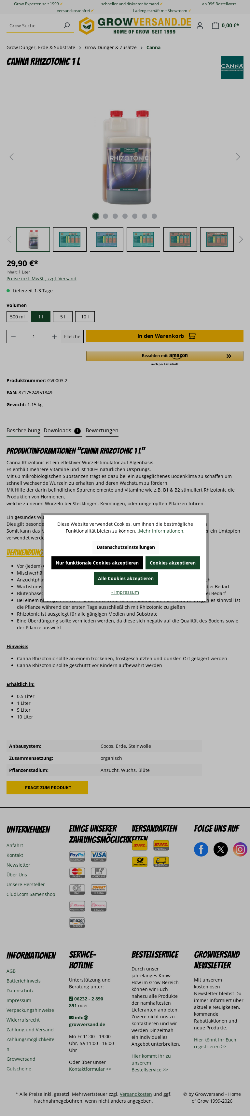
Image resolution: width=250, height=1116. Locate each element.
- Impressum (125, 592)
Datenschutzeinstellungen (126, 547)
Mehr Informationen (161, 531)
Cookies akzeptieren (173, 563)
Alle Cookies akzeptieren (126, 578)
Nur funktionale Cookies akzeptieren (97, 563)
